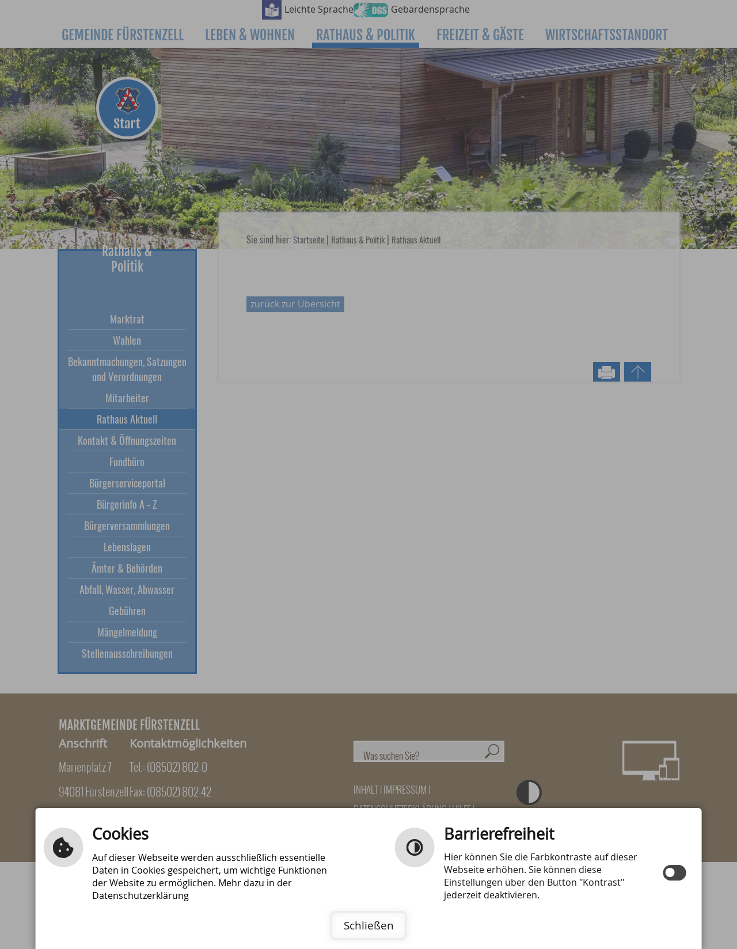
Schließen (369, 925)
